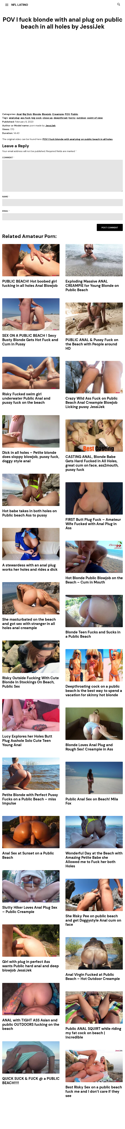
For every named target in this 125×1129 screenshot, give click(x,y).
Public (74, 114)
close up (48, 117)
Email (6, 211)
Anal (19, 114)
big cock (36, 117)
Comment (8, 157)
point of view (95, 117)
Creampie (58, 114)
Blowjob (46, 114)
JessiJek (50, 125)
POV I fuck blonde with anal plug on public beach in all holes (78, 139)
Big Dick (27, 114)
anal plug (14, 117)
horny (72, 117)
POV (67, 114)
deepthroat (61, 117)
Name (5, 196)
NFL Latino (19, 4)
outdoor (81, 117)
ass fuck (25, 117)
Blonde (37, 114)
